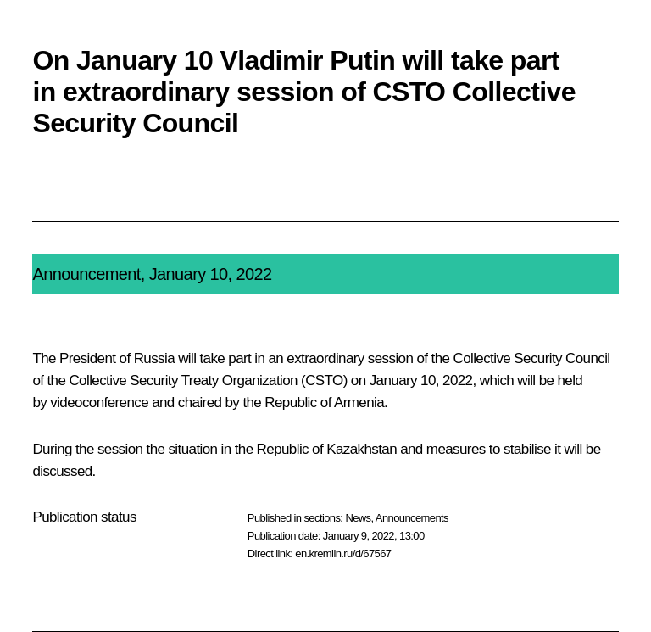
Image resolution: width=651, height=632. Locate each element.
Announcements (412, 518)
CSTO (324, 380)
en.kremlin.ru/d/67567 (343, 553)
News (357, 518)
